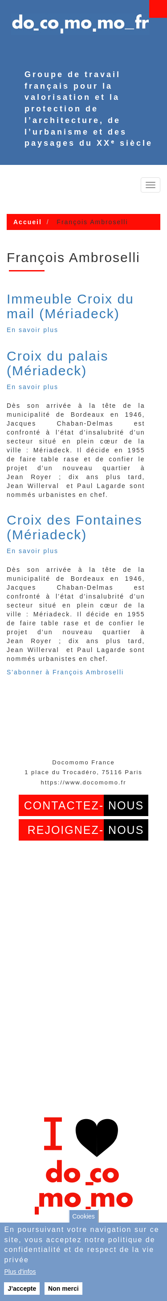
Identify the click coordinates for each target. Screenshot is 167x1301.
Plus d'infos (20, 1271)
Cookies (83, 1216)
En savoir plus (32, 329)
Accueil (27, 222)
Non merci (63, 1288)
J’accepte (22, 1288)
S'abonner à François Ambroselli (65, 672)
